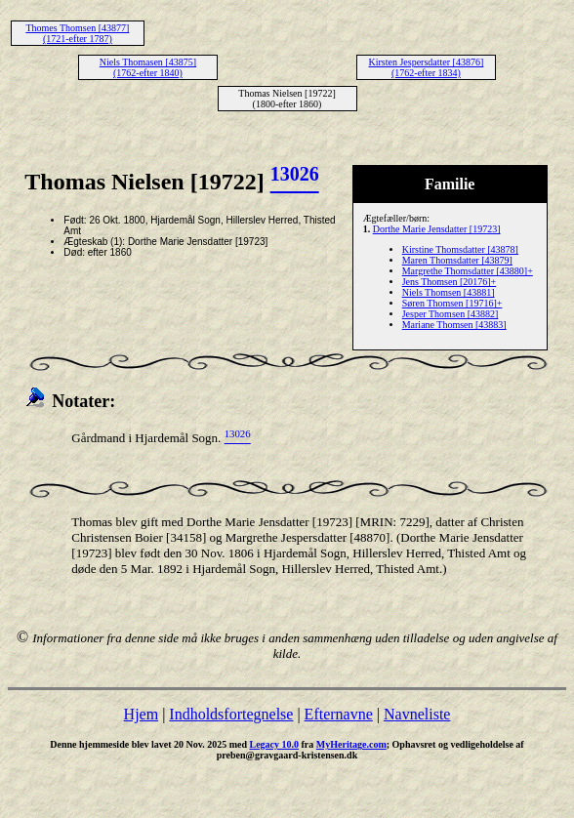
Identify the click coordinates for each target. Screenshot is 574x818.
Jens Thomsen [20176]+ (449, 281)
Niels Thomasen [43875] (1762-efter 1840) (148, 67)
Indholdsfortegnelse (231, 714)
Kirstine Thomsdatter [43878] (460, 249)
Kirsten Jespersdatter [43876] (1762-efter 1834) (426, 67)
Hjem (141, 714)
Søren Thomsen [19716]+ (452, 303)
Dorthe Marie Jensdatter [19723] (437, 229)
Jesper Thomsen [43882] (450, 313)
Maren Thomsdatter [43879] (457, 260)
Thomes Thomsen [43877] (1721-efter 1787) (77, 33)
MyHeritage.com (351, 744)
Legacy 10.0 (274, 744)
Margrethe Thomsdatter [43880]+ (467, 271)
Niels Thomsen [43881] (448, 292)
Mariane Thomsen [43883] (454, 324)
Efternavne (339, 714)
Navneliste (417, 714)
